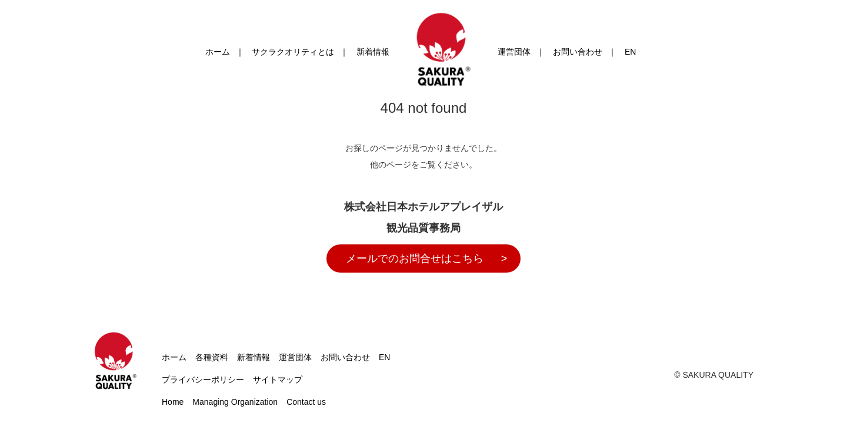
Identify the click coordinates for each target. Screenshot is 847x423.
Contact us (306, 402)
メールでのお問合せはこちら (414, 258)
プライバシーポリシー (203, 379)
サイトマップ (277, 379)
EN (630, 51)
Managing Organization (235, 402)
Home (173, 402)
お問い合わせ (577, 51)
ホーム (217, 51)
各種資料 (211, 357)
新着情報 (372, 51)
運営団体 (514, 51)
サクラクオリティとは (293, 51)
